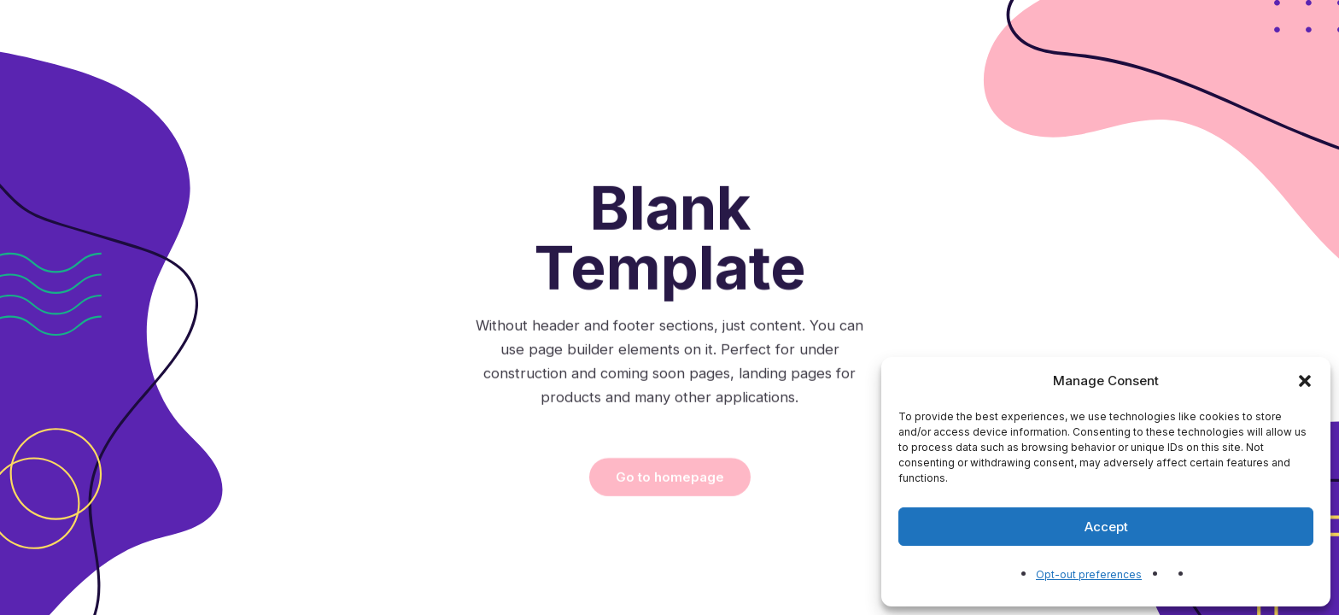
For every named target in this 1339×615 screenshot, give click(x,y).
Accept (1106, 526)
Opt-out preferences (1089, 574)
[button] (1304, 381)
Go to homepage (670, 534)
